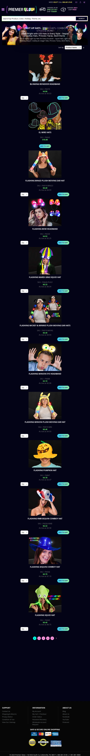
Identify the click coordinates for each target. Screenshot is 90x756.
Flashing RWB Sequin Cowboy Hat (45, 518)
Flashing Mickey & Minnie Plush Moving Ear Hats (45, 325)
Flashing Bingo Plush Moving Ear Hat (45, 180)
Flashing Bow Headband (45, 229)
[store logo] (22, 9)
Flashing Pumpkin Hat (45, 470)
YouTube (66, 719)
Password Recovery (39, 719)
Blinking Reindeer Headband (45, 84)
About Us (66, 714)
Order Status (37, 717)
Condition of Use (8, 719)
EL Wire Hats (45, 132)
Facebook (66, 717)
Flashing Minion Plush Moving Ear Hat (45, 422)
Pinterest (66, 722)
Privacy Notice (7, 717)
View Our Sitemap (8, 722)
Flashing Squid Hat (45, 615)
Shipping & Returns (9, 714)
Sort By (61, 47)
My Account (36, 711)
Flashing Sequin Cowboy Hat (45, 567)
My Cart (35, 714)
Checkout (43, 714)
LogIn (80, 2)
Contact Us (6, 711)
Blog (64, 711)
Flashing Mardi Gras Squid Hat (45, 277)
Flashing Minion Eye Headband (45, 374)
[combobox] (45, 18)
